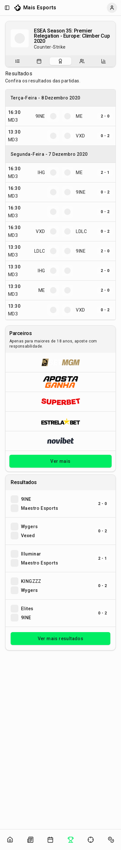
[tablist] (60, 61)
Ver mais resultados (61, 638)
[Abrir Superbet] (60, 401)
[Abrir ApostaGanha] (60, 382)
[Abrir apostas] (111, 839)
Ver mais (60, 461)
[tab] (17, 61)
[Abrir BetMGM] (60, 362)
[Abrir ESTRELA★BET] (60, 421)
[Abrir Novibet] (60, 441)
